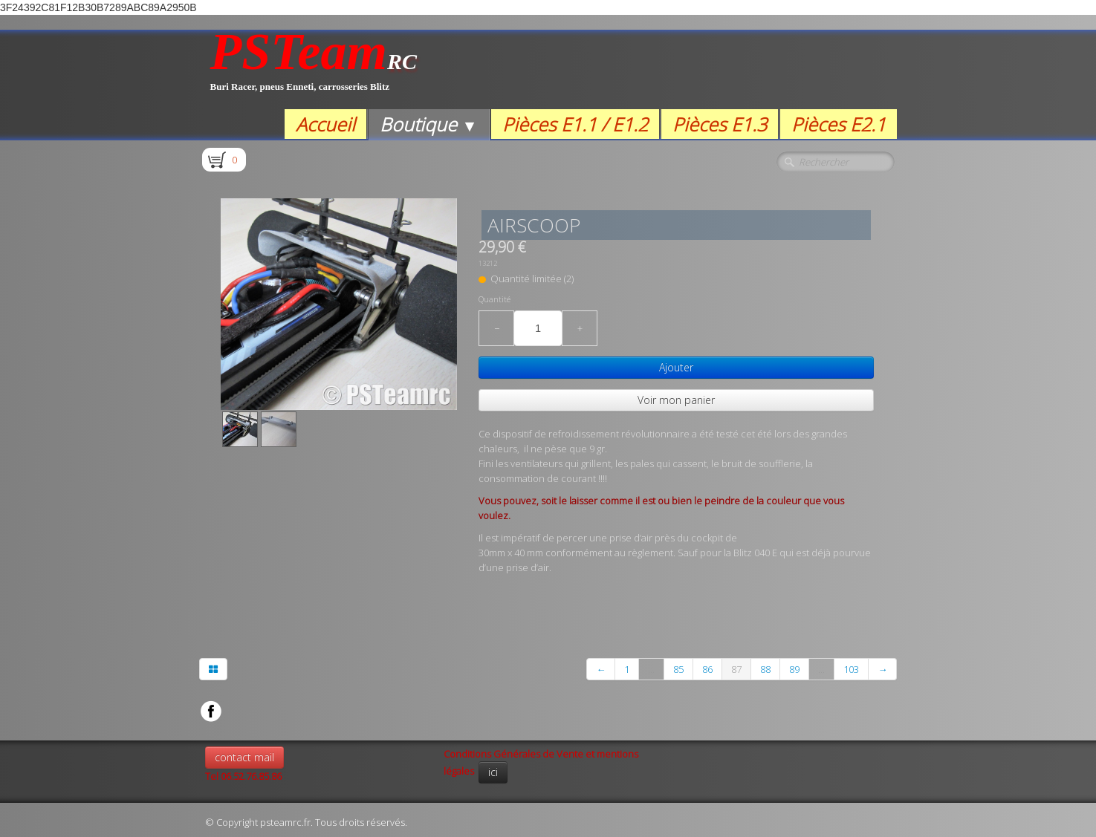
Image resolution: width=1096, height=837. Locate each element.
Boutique (428, 124)
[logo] (314, 69)
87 (736, 669)
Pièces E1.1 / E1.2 (575, 124)
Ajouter (676, 367)
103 (851, 669)
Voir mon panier (676, 400)
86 (707, 669)
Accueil (325, 124)
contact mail (244, 757)
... (651, 669)
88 (765, 669)
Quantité (494, 299)
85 (678, 669)
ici (493, 772)
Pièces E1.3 (719, 124)
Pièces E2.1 (838, 124)
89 (794, 669)
